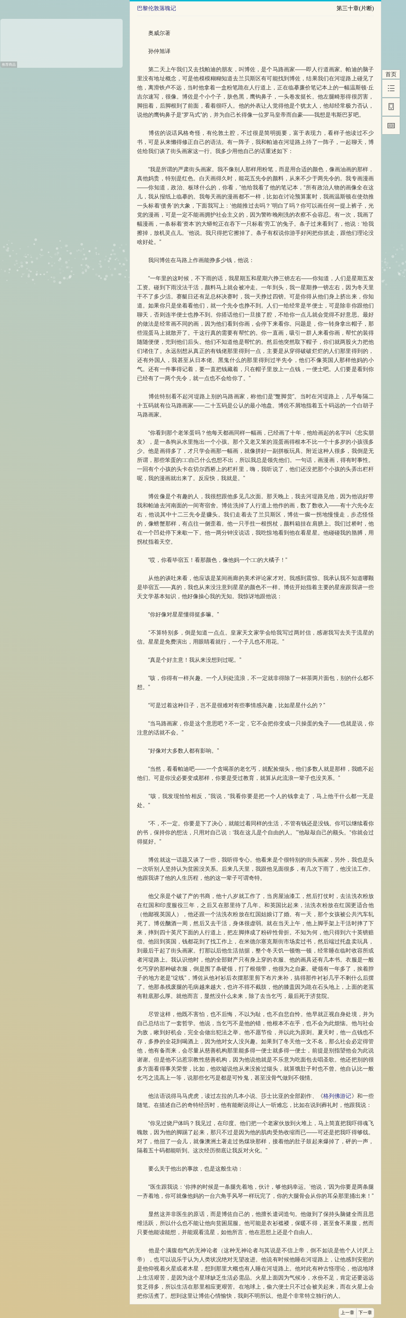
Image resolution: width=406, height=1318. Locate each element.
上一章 (347, 1312)
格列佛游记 (337, 1096)
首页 (391, 74)
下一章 (365, 1312)
